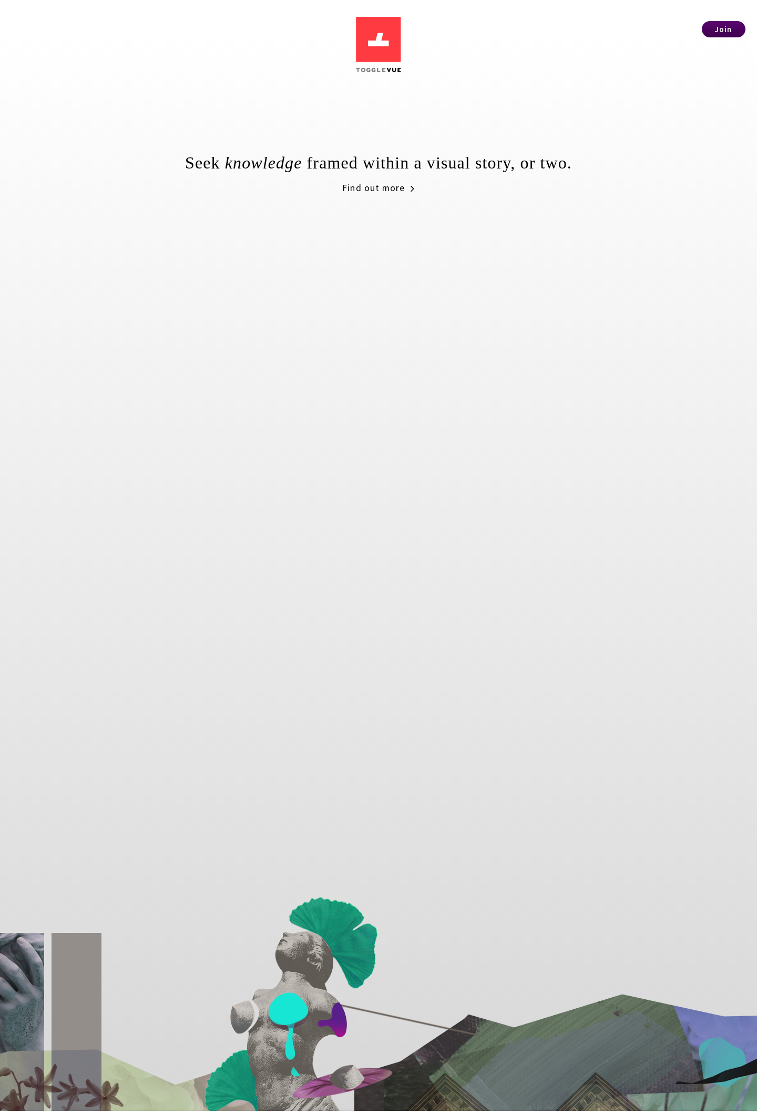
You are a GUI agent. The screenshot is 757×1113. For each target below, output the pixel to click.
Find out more (378, 199)
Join (723, 29)
